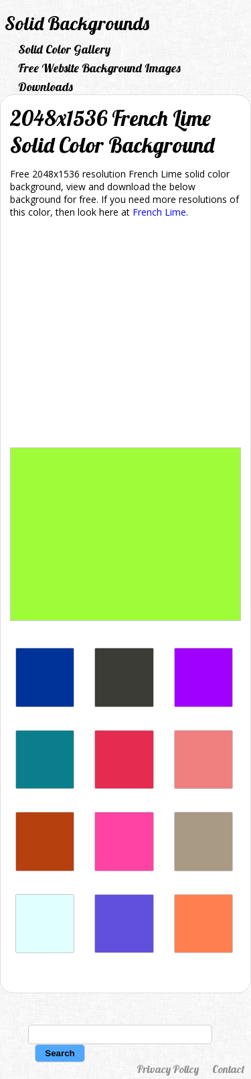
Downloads (45, 86)
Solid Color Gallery (64, 49)
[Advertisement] (125, 335)
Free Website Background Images (99, 68)
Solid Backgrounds (77, 23)
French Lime (159, 212)
